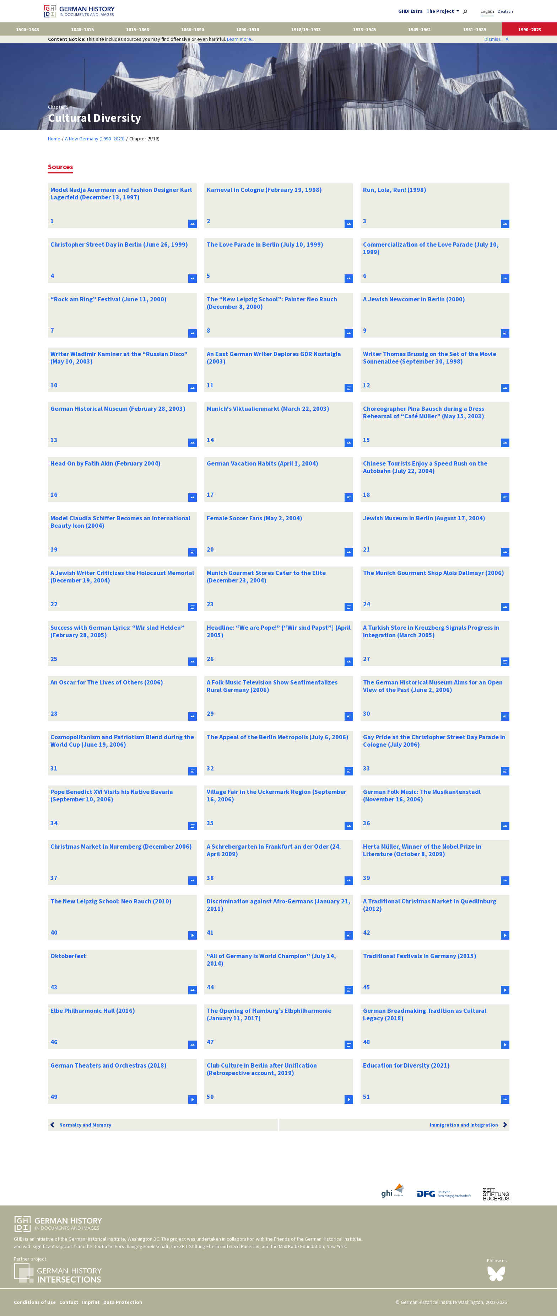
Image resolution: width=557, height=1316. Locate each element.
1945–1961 (419, 29)
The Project (440, 11)
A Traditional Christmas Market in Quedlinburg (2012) (429, 905)
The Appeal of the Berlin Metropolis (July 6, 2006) (277, 737)
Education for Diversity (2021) (406, 1065)
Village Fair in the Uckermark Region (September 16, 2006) (276, 796)
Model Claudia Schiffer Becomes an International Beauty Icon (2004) (120, 522)
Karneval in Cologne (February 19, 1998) (264, 190)
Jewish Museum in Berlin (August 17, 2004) (424, 518)
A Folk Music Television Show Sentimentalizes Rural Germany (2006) (272, 686)
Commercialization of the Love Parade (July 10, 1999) (431, 248)
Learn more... (240, 39)
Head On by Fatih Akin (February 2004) (105, 463)
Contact (69, 1302)
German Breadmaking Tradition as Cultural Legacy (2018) (424, 1014)
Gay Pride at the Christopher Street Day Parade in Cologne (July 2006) (434, 741)
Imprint (91, 1302)
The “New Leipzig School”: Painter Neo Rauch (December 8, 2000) (272, 303)
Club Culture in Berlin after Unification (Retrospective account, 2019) (262, 1069)
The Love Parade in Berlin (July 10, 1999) (265, 244)
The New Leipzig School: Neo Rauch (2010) (111, 901)
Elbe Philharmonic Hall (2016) (92, 1010)
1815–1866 (137, 29)
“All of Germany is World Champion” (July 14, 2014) (271, 960)
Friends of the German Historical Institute (317, 1239)
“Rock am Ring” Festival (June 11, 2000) (108, 299)
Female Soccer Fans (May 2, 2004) (254, 518)
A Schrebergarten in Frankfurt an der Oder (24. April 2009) (274, 850)
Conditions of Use (35, 1302)
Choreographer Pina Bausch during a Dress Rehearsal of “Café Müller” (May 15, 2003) (423, 412)
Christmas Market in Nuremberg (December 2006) (121, 846)
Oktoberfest (68, 956)
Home (54, 138)
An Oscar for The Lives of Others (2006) (106, 682)
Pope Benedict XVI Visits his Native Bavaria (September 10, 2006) (111, 796)
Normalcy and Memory (85, 1125)
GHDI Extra (410, 11)
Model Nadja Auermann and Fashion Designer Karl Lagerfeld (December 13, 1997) (121, 194)
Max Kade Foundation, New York (312, 1246)
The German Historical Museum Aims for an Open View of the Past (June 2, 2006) (433, 686)
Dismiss (497, 39)
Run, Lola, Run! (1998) (394, 190)
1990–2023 (529, 29)
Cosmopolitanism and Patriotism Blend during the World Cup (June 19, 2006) (122, 741)
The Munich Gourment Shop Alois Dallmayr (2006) (433, 573)
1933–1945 (364, 29)
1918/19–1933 (306, 29)
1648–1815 (82, 29)
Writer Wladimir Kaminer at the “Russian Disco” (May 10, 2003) (119, 358)
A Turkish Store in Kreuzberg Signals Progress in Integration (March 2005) (431, 631)
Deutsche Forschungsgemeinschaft (130, 1246)
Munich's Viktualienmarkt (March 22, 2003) (268, 408)
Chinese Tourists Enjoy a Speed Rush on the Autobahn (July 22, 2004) (425, 467)
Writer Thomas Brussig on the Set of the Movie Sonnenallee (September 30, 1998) (429, 358)
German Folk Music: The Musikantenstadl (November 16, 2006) (422, 796)
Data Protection (122, 1302)
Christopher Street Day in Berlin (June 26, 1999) (119, 244)
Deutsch (505, 11)
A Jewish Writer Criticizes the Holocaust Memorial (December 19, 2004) (122, 577)
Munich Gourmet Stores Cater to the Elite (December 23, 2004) (266, 577)
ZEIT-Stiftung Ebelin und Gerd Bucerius (219, 1246)
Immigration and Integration (464, 1125)
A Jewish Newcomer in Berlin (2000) (414, 299)
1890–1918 (247, 29)
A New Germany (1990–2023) (95, 138)
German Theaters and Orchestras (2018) (108, 1065)
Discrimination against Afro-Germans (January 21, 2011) (278, 905)
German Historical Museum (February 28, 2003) (117, 408)
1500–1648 (27, 29)
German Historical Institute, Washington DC (114, 1239)
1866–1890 (192, 29)
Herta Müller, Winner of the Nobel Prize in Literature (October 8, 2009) (422, 850)
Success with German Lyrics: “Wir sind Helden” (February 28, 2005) (117, 631)
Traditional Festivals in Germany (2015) (419, 956)
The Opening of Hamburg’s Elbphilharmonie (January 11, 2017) (269, 1014)
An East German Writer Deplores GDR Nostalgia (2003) (274, 358)
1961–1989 (474, 29)
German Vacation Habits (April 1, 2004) (262, 463)
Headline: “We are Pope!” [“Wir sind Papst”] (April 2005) (279, 631)
